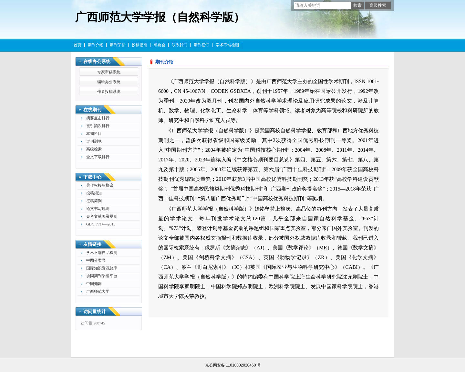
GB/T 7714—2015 (100, 224)
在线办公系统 (96, 61)
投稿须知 (94, 193)
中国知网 (94, 283)
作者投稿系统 (108, 91)
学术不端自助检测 (101, 252)
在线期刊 (92, 109)
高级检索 (94, 149)
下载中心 (92, 177)
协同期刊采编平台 (101, 276)
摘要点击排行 (97, 118)
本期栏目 (94, 133)
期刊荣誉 (117, 45)
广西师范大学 (97, 291)
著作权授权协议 (99, 185)
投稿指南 (139, 45)
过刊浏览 (94, 141)
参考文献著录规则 (101, 216)
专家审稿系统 (108, 72)
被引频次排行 (97, 126)
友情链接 (92, 244)
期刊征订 (201, 45)
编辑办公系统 (108, 82)
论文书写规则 (97, 208)
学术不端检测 (227, 45)
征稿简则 (94, 201)
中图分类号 (96, 260)
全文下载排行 (97, 157)
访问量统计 (94, 311)
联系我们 (179, 45)
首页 (77, 45)
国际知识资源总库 (101, 268)
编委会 (159, 45)
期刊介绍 (95, 45)
